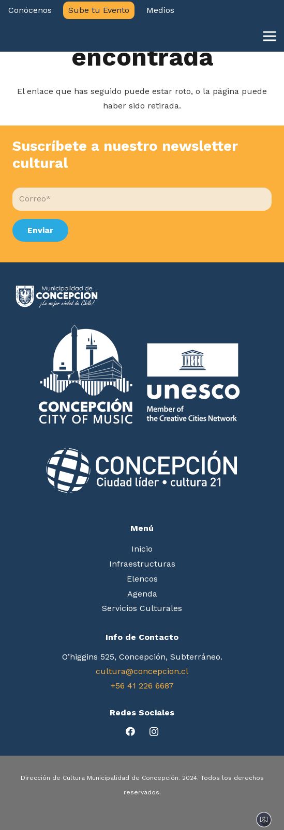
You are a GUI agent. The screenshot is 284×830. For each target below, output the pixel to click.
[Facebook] (130, 731)
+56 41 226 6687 (142, 686)
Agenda (142, 594)
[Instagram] (154, 731)
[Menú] (269, 36)
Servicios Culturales (142, 608)
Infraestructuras (142, 564)
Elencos (142, 579)
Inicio (142, 549)
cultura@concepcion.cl (142, 671)
